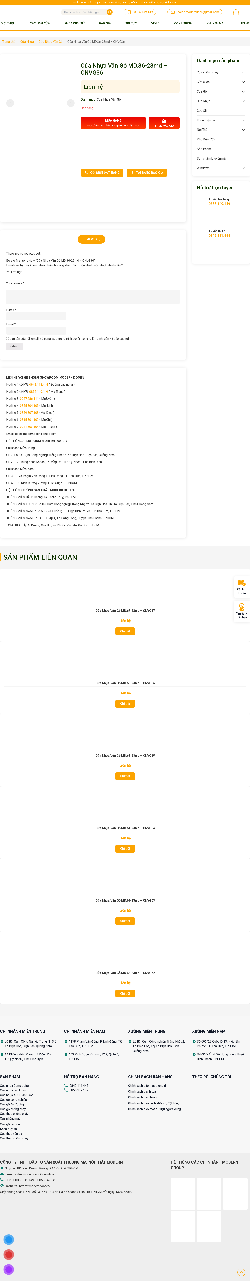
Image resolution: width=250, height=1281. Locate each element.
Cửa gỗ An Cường (12, 1104)
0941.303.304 (29, 427)
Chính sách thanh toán (142, 1091)
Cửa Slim (203, 110)
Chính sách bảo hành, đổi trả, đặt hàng (153, 1103)
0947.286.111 (29, 399)
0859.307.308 (29, 413)
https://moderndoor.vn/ (35, 1186)
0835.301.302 (29, 420)
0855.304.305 (29, 406)
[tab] (91, 239)
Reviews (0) (91, 239)
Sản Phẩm (204, 149)
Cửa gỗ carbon (10, 1124)
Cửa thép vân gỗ (11, 1134)
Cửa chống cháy (207, 72)
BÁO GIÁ (105, 23)
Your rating (14, 272)
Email (11, 324)
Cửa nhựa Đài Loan (13, 1090)
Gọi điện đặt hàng (102, 173)
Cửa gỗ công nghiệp (13, 1100)
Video (155, 23)
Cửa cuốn (203, 82)
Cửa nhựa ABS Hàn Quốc (16, 1095)
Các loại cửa (40, 23)
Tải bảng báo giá (146, 173)
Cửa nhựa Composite (14, 1085)
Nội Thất (202, 130)
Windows (203, 168)
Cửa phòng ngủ (10, 1118)
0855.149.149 (38, 391)
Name (11, 310)
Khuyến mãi (215, 23)
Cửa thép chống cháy (14, 1114)
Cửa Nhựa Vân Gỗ (109, 99)
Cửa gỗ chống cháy (13, 1109)
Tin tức (131, 23)
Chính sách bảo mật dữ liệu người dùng (154, 1109)
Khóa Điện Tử (74, 23)
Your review (15, 283)
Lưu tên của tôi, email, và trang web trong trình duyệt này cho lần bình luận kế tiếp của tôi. (69, 339)
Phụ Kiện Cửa (206, 139)
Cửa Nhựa (203, 101)
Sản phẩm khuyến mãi (211, 158)
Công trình (183, 23)
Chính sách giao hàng (142, 1097)
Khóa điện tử (8, 1129)
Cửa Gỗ (202, 91)
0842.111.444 (38, 384)
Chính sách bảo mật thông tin (147, 1085)
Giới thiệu (8, 23)
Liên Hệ (244, 23)
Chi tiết (125, 631)
